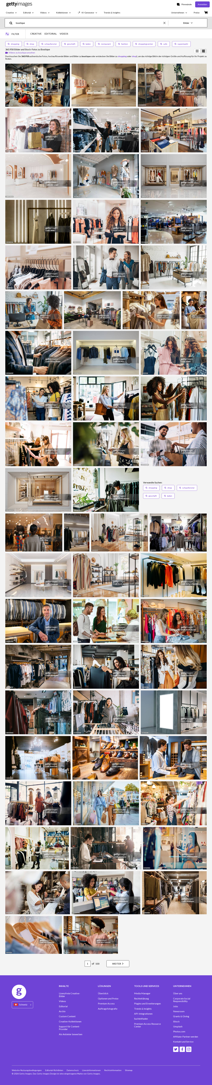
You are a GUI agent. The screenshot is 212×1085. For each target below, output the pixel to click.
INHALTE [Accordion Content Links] (64, 986)
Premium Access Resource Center (147, 1025)
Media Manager (142, 993)
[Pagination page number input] (88, 964)
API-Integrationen (143, 1013)
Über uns (177, 993)
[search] (12, 23)
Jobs (175, 1006)
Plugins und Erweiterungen (147, 1003)
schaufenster (49, 44)
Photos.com (179, 1031)
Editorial (63, 1006)
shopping (13, 44)
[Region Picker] (22, 1004)
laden (87, 44)
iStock (176, 1021)
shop (30, 44)
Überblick (103, 993)
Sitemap (128, 1070)
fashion (123, 44)
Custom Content (67, 1016)
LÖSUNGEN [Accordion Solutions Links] (104, 986)
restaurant (104, 44)
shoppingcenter (144, 44)
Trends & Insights (143, 1008)
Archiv (62, 1011)
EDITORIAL (50, 33)
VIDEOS (64, 33)
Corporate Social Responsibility (181, 999)
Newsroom (178, 1011)
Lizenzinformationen (91, 1070)
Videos (62, 1001)
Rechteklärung (141, 998)
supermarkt (181, 44)
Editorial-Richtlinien (54, 1070)
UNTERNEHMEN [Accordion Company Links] (182, 986)
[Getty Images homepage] (19, 4)
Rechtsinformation (112, 1070)
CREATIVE (36, 33)
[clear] (165, 23)
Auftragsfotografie (107, 1008)
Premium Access (106, 1003)
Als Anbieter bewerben (70, 1034)
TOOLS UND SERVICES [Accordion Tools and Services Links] (146, 986)
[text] (89, 22)
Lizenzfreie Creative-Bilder (69, 994)
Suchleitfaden (141, 1018)
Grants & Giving (181, 1016)
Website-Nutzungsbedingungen (27, 1070)
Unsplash (177, 1026)
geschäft (69, 44)
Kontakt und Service (183, 1041)
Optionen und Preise (108, 998)
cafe (163, 44)
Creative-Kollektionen (70, 1021)
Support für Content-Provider (69, 1027)
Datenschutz (73, 1070)
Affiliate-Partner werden (185, 1036)
